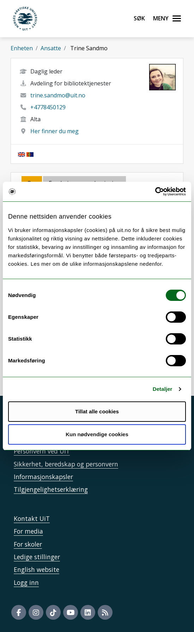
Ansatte (51, 48)
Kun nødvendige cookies (97, 434)
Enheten (22, 48)
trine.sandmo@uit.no (57, 95)
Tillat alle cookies (97, 411)
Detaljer (162, 389)
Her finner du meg (54, 131)
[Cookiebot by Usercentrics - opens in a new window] (155, 191)
